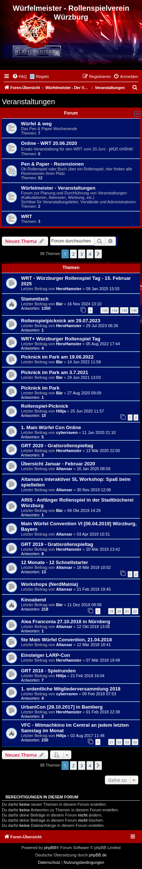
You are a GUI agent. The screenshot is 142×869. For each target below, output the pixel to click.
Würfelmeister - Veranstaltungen (58, 188)
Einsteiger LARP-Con (45, 655)
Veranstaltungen (28, 102)
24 (135, 742)
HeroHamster (68, 288)
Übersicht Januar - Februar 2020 (58, 463)
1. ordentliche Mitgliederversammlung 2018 (70, 689)
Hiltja (61, 411)
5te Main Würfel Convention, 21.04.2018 (66, 639)
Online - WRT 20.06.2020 (49, 143)
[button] (98, 254)
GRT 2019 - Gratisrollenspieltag (57, 544)
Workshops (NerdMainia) (49, 584)
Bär (59, 304)
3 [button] (81, 254)
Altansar (64, 468)
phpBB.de (98, 855)
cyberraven (67, 432)
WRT (26, 216)
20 (119, 611)
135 (124, 310)
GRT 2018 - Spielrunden (48, 670)
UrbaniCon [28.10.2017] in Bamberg (62, 707)
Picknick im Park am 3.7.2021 (54, 372)
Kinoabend (33, 599)
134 (114, 310)
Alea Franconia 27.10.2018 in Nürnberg (65, 621)
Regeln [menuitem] (42, 76)
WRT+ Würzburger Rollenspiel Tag (60, 339)
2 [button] (73, 254)
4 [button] (90, 254)
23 (127, 742)
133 (104, 310)
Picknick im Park (40, 388)
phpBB (50, 847)
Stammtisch (35, 299)
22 (135, 611)
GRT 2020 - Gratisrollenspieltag (57, 445)
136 (134, 310)
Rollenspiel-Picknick (44, 406)
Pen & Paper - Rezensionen (52, 164)
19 (111, 611)
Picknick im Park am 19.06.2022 (57, 357)
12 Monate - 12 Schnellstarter (54, 562)
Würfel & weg (36, 123)
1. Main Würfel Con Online (51, 427)
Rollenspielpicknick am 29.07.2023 (60, 320)
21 (127, 611)
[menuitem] (19, 76)
